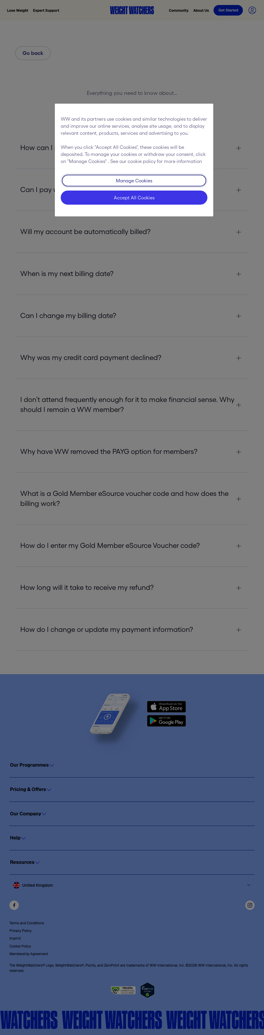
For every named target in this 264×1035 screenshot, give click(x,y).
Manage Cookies (134, 180)
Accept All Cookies (134, 197)
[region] (134, 160)
